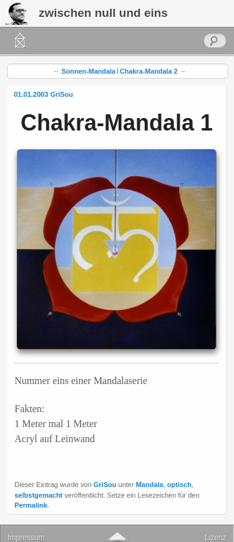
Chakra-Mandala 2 (153, 71)
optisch (179, 484)
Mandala (149, 484)
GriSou (61, 94)
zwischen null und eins (103, 12)
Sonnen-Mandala (84, 71)
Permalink (30, 505)
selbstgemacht (38, 495)
